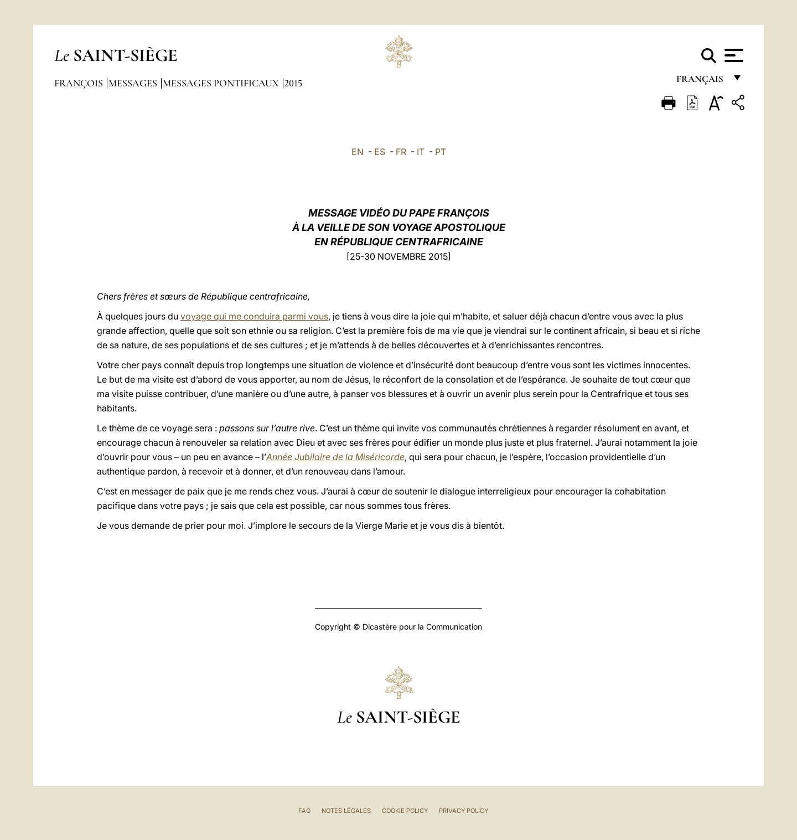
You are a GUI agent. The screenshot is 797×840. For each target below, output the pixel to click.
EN (357, 151)
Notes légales (346, 811)
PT (440, 151)
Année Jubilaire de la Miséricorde (335, 456)
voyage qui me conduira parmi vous (254, 316)
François (79, 83)
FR (401, 151)
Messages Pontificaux (222, 83)
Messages (133, 83)
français (701, 81)
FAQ (304, 811)
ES (379, 151)
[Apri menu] (732, 55)
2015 (293, 83)
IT (421, 151)
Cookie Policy (405, 811)
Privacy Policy (463, 811)
